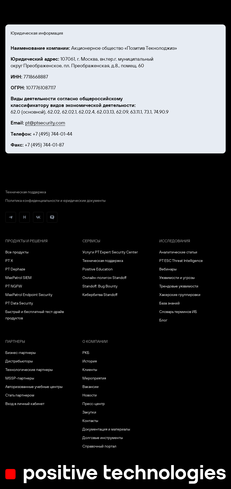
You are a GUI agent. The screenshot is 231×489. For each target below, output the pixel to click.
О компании (95, 341)
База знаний (169, 303)
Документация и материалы (106, 429)
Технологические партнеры (29, 369)
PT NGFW (13, 286)
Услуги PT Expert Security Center (110, 252)
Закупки (89, 412)
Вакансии (90, 386)
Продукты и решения (26, 241)
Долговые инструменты (102, 437)
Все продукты (16, 252)
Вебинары (168, 269)
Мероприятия (94, 378)
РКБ (85, 352)
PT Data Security (19, 303)
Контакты (90, 420)
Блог (163, 320)
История (89, 361)
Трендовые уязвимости (178, 286)
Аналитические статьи (178, 252)
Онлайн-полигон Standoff (104, 277)
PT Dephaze (15, 269)
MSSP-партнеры (19, 378)
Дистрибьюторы (19, 361)
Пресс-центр (93, 403)
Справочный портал (99, 446)
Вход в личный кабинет (24, 403)
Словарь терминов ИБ (178, 311)
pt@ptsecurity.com (45, 123)
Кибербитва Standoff (99, 294)
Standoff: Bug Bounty (99, 286)
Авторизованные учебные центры (33, 386)
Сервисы (91, 241)
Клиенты (89, 369)
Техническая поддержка (25, 192)
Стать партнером (19, 395)
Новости (89, 395)
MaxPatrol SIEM (18, 277)
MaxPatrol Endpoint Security (28, 294)
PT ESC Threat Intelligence (181, 260)
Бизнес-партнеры (20, 352)
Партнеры (15, 341)
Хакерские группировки (179, 294)
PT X (9, 260)
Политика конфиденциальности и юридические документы (55, 200)
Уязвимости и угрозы (177, 277)
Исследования (174, 241)
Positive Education (97, 269)
